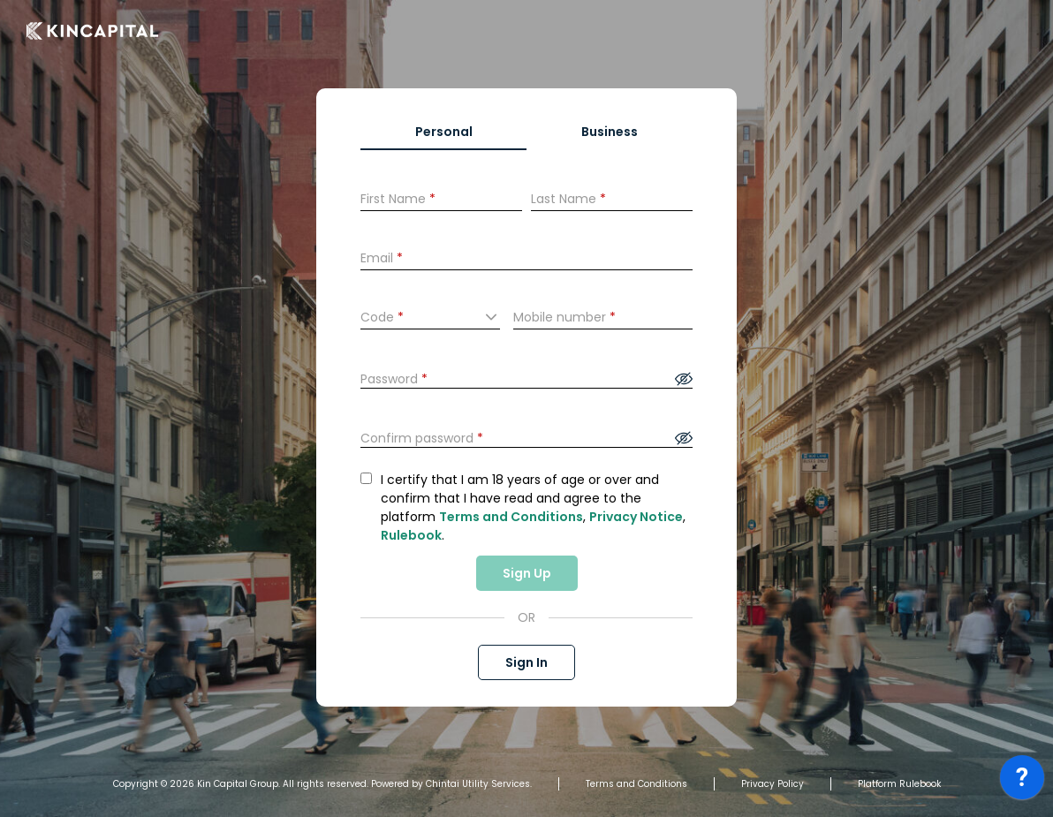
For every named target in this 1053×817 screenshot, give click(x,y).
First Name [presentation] (398, 199)
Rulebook (411, 535)
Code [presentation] (382, 317)
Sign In (526, 662)
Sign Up (527, 573)
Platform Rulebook (899, 784)
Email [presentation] (381, 258)
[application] (1022, 781)
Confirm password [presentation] (421, 438)
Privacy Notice (636, 517)
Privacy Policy (772, 784)
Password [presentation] (394, 379)
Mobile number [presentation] (564, 317)
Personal (444, 131)
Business (609, 131)
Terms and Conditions (511, 517)
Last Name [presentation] (568, 199)
